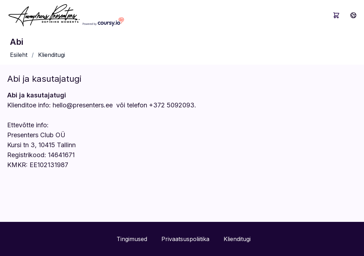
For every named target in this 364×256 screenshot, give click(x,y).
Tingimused (132, 238)
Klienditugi (51, 54)
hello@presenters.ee (83, 105)
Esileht (18, 54)
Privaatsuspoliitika (185, 238)
